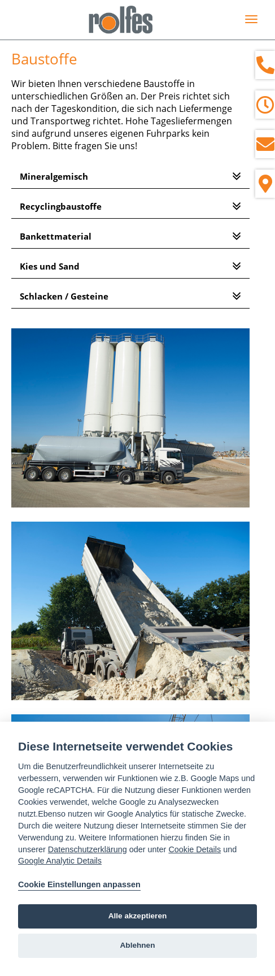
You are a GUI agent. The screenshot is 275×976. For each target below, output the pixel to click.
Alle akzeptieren (137, 916)
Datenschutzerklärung (87, 849)
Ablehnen (137, 945)
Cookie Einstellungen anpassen (79, 884)
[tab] (130, 176)
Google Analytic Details (60, 860)
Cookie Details (194, 849)
